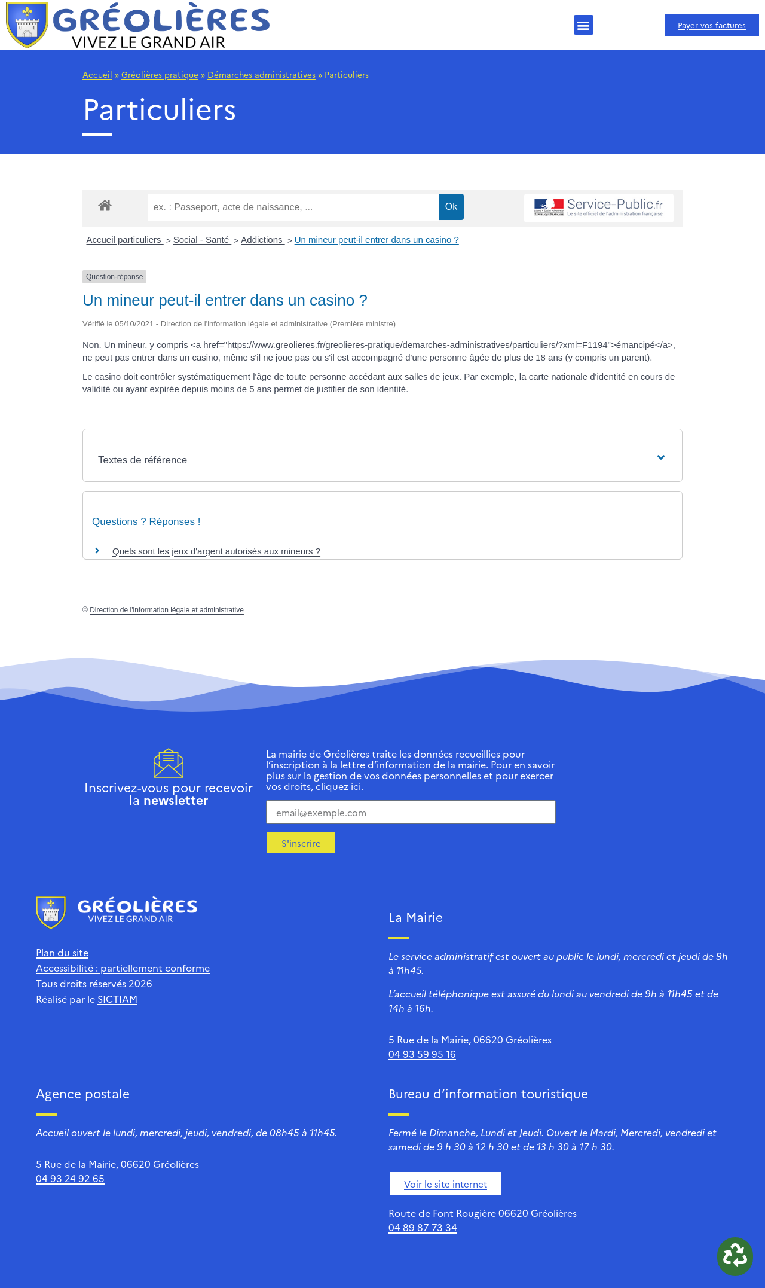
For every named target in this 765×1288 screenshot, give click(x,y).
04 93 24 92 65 (70, 1178)
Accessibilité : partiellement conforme (123, 967)
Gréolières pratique (159, 74)
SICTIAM (117, 998)
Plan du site (62, 952)
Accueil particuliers (125, 239)
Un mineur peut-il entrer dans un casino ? (377, 239)
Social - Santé (202, 239)
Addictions (262, 239)
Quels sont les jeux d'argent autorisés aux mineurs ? (216, 551)
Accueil (97, 74)
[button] (583, 25)
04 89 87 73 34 (422, 1227)
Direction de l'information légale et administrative (167, 610)
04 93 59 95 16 (422, 1053)
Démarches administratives (261, 74)
